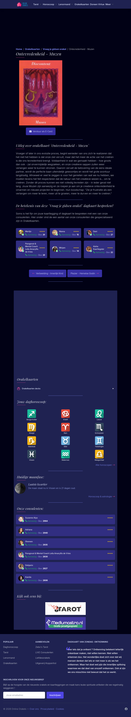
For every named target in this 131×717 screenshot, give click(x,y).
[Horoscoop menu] (50, 4)
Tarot (5, 652)
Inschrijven (55, 695)
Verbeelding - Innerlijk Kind (47, 273)
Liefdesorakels (42, 657)
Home (19, 49)
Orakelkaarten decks (66, 388)
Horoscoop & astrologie (101, 496)
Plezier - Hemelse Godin (85, 273)
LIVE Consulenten (44, 652)
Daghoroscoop (10, 647)
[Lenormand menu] (65, 4)
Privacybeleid (47, 709)
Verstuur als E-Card (40, 131)
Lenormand (9, 657)
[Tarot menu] (37, 4)
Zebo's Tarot (41, 647)
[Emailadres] (24, 695)
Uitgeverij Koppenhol (45, 663)
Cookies (60, 709)
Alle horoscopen (105, 465)
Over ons (34, 709)
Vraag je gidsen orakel (54, 49)
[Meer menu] (109, 4)
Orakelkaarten (82, 4)
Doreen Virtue (97, 4)
